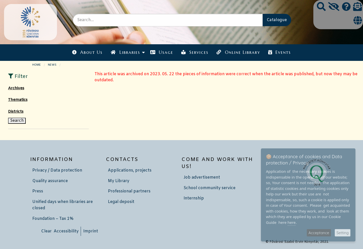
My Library (118, 181)
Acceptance (319, 232)
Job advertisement (202, 177)
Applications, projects (130, 170)
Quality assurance (50, 181)
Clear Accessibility (60, 231)
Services (194, 52)
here (292, 222)
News (52, 65)
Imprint (90, 231)
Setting (343, 232)
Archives (16, 88)
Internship (194, 198)
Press (37, 191)
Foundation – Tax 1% (52, 218)
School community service (209, 188)
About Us (87, 52)
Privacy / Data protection (57, 170)
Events (279, 52)
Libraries (125, 52)
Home (36, 65)
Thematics (17, 99)
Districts (15, 111)
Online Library (238, 52)
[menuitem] (87, 52)
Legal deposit (121, 201)
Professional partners (129, 191)
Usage (161, 52)
